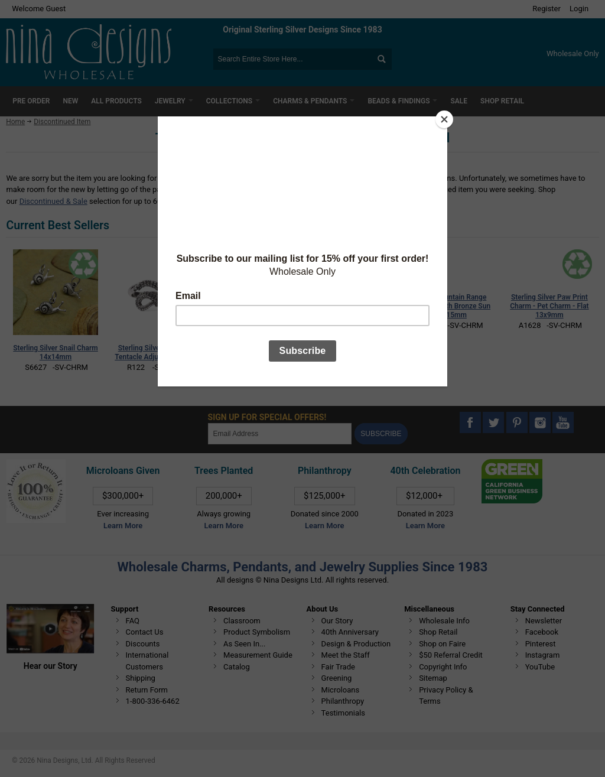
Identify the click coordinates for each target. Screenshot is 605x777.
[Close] (444, 119)
